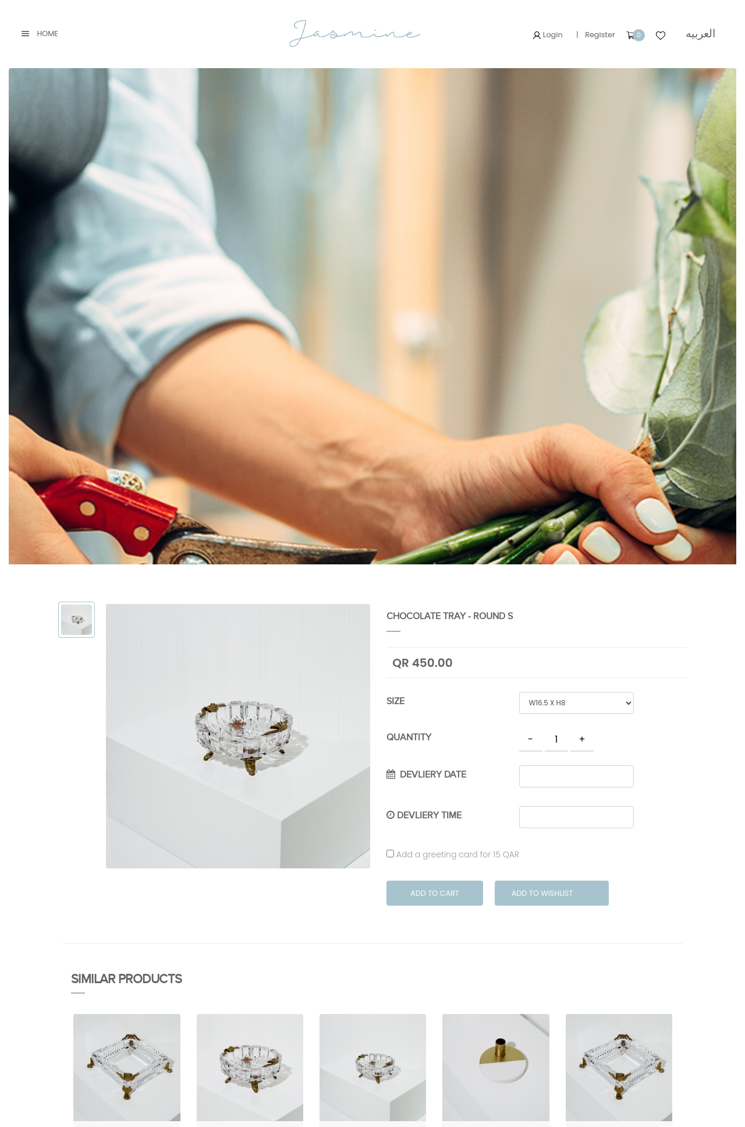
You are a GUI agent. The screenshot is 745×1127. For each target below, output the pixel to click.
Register (600, 35)
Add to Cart (434, 893)
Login (547, 35)
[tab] (76, 620)
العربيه (700, 33)
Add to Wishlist (542, 893)
